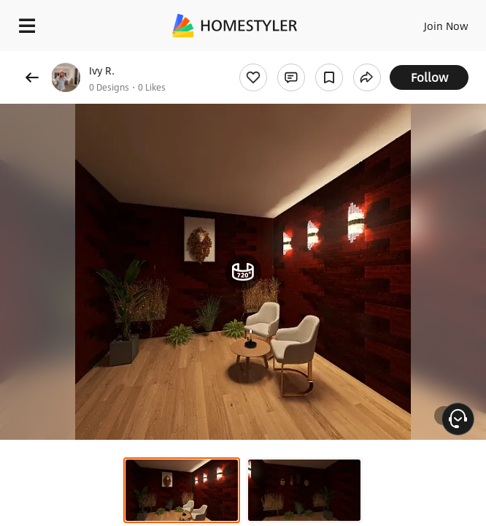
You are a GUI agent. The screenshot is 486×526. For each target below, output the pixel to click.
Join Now (446, 26)
